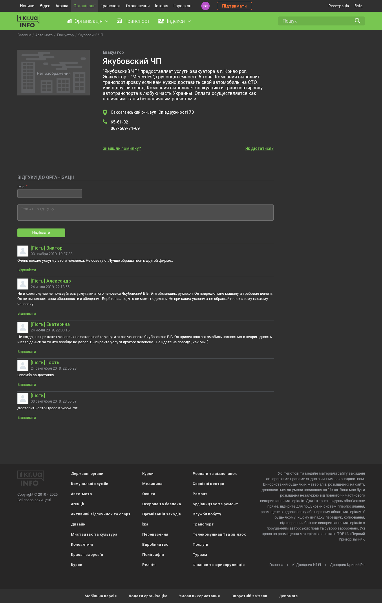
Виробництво (155, 544)
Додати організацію (147, 596)
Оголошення (138, 5)
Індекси (176, 21)
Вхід (358, 5)
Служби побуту (207, 514)
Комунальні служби (89, 484)
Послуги (200, 544)
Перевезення (155, 534)
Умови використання (199, 596)
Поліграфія (153, 554)
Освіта (148, 494)
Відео (45, 5)
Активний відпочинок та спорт (101, 514)
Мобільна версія (101, 596)
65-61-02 (119, 122)
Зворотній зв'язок (249, 596)
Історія (161, 5)
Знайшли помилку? (122, 148)
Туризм (200, 554)
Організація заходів (161, 514)
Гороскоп (182, 5)
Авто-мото (81, 494)
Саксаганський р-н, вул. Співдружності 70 (152, 112)
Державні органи (87, 473)
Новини (27, 5)
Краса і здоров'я (87, 554)
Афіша (62, 5)
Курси (76, 565)
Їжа (145, 524)
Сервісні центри (208, 484)
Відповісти (26, 270)
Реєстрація (338, 5)
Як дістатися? (259, 148)
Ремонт (200, 494)
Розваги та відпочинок (215, 473)
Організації (85, 5)
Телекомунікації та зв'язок (219, 534)
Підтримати (234, 6)
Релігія (149, 565)
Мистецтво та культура (94, 534)
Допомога (288, 596)
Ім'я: (21, 186)
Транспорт (111, 5)
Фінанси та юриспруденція (219, 565)
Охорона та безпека (161, 504)
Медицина (152, 484)
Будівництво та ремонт (215, 504)
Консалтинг (82, 544)
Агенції (77, 504)
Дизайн (78, 524)
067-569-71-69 (125, 128)
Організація (88, 21)
